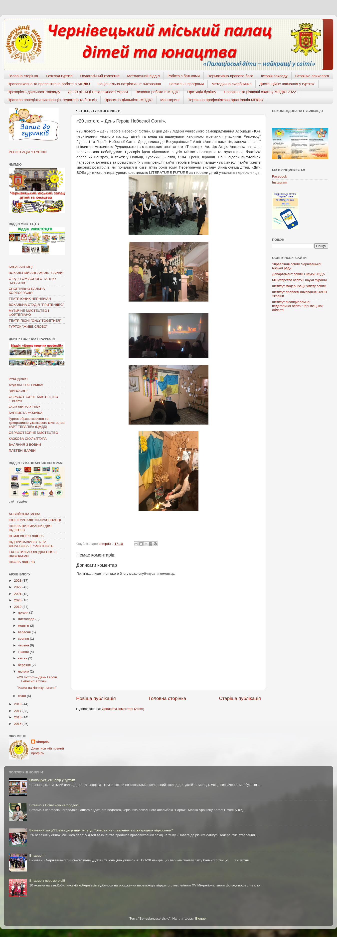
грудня (23, 612)
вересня (25, 632)
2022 (18, 587)
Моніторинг (170, 100)
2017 (18, 711)
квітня (23, 658)
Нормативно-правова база (230, 76)
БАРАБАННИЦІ (20, 267)
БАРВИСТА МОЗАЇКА (25, 413)
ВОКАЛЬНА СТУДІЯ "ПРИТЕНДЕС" (36, 305)
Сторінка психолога (312, 76)
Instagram (279, 182)
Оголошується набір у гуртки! (52, 780)
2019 (18, 607)
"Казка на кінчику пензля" (37, 687)
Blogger (201, 918)
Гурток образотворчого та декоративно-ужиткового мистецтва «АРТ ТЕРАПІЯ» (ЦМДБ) (36, 423)
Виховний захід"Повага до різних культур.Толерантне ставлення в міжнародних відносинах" (101, 830)
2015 (18, 724)
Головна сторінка (23, 76)
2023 (18, 580)
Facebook (279, 176)
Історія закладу (274, 76)
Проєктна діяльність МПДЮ (128, 100)
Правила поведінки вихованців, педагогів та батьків (52, 100)
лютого (24, 671)
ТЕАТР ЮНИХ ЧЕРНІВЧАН (30, 299)
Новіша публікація (96, 698)
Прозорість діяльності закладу (33, 92)
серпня (24, 638)
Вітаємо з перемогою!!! (47, 880)
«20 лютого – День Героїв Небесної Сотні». (37, 679)
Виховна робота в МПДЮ (157, 92)
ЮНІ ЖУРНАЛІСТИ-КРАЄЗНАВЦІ (35, 520)
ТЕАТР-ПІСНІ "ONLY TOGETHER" (35, 320)
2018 (18, 704)
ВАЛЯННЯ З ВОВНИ (25, 444)
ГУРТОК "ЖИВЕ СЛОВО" (28, 326)
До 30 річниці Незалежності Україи (98, 92)
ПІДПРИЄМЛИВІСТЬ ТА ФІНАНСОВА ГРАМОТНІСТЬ (31, 544)
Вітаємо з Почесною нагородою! (54, 805)
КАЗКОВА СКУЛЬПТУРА (28, 438)
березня (25, 665)
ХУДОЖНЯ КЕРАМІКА (26, 385)
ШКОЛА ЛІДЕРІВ (22, 562)
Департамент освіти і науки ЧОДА (298, 274)
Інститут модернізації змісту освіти (299, 286)
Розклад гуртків (59, 76)
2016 (18, 717)
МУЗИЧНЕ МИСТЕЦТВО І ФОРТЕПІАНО (29, 312)
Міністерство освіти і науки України (299, 280)
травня (24, 652)
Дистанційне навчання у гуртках (287, 84)
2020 (18, 600)
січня (22, 696)
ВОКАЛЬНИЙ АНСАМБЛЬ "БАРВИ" (36, 273)
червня (24, 645)
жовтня (24, 625)
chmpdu (42, 742)
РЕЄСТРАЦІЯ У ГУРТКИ (28, 152)
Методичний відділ (143, 76)
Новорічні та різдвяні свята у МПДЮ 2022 (260, 92)
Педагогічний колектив (99, 76)
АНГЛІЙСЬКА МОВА (24, 514)
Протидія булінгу (201, 92)
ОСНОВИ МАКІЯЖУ (24, 407)
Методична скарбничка (231, 84)
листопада (26, 619)
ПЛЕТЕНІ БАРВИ (22, 450)
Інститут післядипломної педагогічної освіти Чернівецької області (297, 306)
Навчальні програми (186, 84)
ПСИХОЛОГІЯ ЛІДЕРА (26, 536)
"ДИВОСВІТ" (18, 391)
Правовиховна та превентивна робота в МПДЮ (48, 84)
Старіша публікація (240, 698)
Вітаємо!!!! (37, 855)
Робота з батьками (184, 76)
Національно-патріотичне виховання (129, 84)
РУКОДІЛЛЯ (18, 379)
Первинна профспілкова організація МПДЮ (225, 100)
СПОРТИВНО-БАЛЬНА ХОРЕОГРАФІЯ (27, 291)
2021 (18, 594)
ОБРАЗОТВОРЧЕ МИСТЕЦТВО (33, 433)
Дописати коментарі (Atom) (123, 709)
